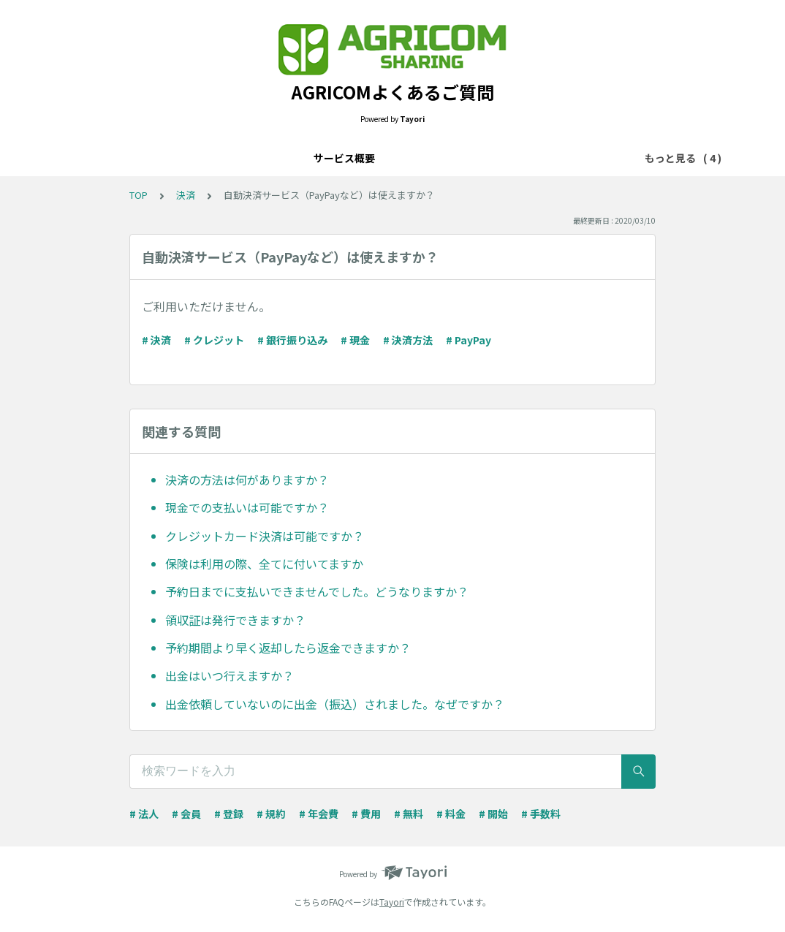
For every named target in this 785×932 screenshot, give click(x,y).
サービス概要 (249, 158)
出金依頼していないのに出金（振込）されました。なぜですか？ (334, 704)
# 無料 (408, 813)
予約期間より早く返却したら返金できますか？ (288, 647)
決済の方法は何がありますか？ (247, 479)
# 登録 (228, 813)
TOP (138, 195)
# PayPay (468, 340)
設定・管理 (366, 158)
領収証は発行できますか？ (235, 620)
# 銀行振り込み (292, 340)
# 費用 (366, 813)
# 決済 (156, 340)
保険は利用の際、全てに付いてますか (264, 563)
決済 (310, 158)
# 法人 (144, 813)
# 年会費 (318, 813)
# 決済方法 (408, 340)
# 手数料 (541, 813)
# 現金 (355, 340)
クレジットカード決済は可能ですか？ (264, 536)
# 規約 (271, 813)
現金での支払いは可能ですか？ (247, 507)
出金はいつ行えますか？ (229, 675)
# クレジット (214, 340)
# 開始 (493, 813)
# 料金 (451, 813)
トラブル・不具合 (454, 158)
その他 (530, 158)
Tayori (391, 901)
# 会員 (186, 813)
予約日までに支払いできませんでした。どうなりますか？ (317, 591)
